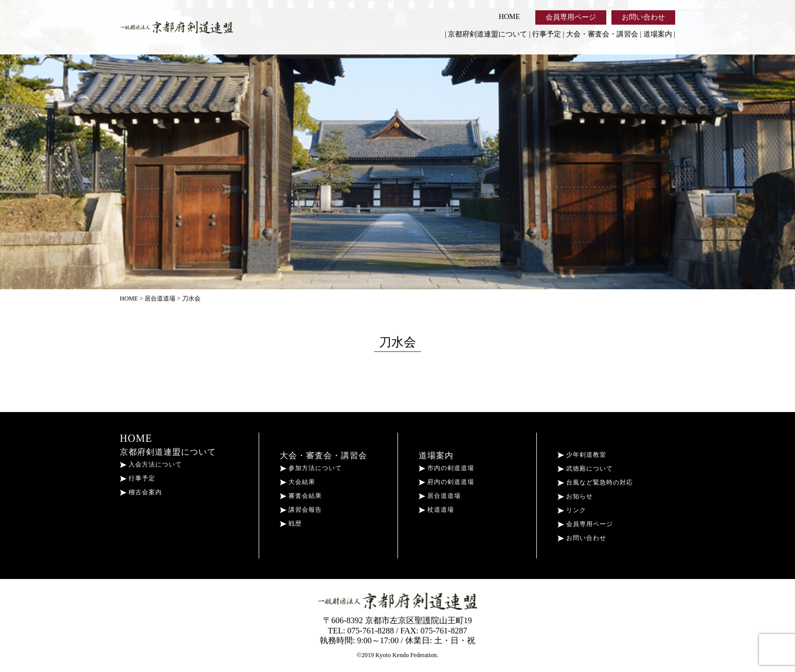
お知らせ (575, 496)
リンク (571, 510)
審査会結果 (301, 495)
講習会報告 (301, 509)
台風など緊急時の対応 (595, 482)
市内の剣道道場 (446, 468)
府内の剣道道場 (446, 482)
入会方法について (151, 464)
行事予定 (546, 34)
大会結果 (297, 482)
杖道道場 (436, 509)
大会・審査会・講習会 (602, 34)
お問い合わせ (643, 17)
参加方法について (311, 468)
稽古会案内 (141, 492)
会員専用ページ (571, 17)
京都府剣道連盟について (487, 34)
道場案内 (657, 34)
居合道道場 (440, 495)
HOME (509, 17)
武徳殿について (585, 468)
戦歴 (291, 523)
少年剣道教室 (581, 454)
